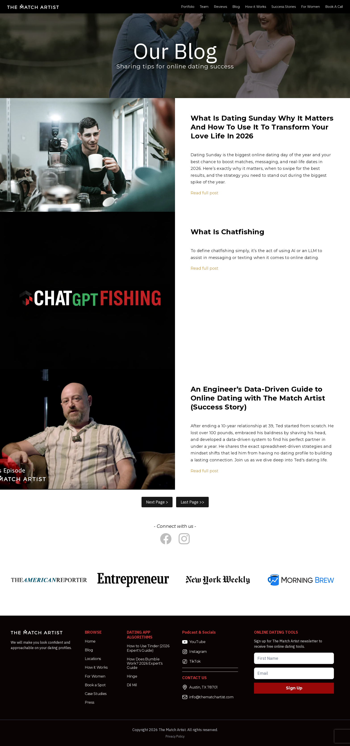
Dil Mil (132, 685)
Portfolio (187, 7)
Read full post (204, 193)
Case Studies (95, 694)
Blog (236, 7)
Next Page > (157, 502)
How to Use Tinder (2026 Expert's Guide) (148, 648)
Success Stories (283, 7)
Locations (93, 659)
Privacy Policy (175, 736)
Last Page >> (192, 502)
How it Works (255, 7)
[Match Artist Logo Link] (33, 6)
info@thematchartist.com (207, 697)
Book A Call (334, 7)
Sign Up (294, 688)
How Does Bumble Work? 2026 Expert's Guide (144, 663)
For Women (310, 7)
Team (204, 7)
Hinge (132, 676)
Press (89, 702)
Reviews (220, 7)
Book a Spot (95, 685)
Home (90, 641)
